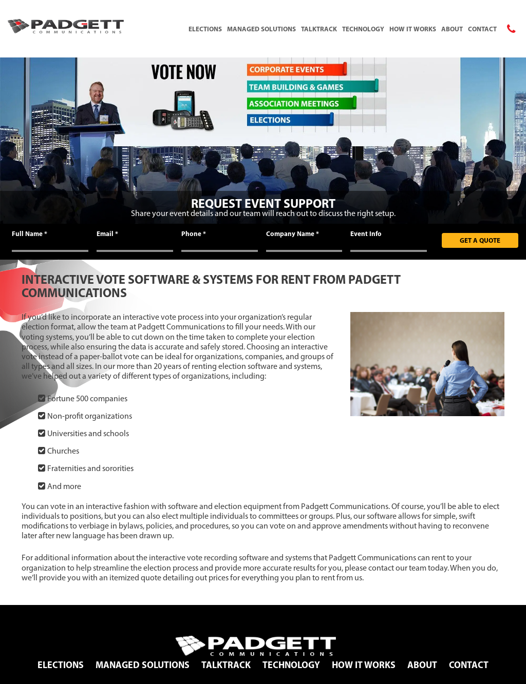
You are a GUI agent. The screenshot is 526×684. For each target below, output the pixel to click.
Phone (193, 233)
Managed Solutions (261, 29)
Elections (205, 29)
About (452, 29)
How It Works (412, 29)
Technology (363, 29)
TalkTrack (319, 29)
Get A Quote (480, 240)
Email (107, 233)
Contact (482, 29)
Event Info (366, 233)
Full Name (29, 233)
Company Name (292, 233)
